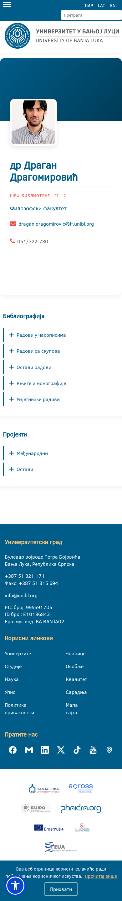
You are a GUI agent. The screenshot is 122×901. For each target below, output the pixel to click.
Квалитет (70, 679)
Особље (70, 666)
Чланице (70, 653)
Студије (9, 666)
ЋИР (88, 5)
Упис (9, 692)
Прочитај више (101, 876)
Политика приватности (9, 705)
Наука (9, 679)
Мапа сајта (70, 705)
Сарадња (70, 692)
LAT (101, 5)
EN (112, 5)
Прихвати (61, 889)
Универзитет (9, 653)
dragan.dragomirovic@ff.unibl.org (56, 223)
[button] (15, 886)
